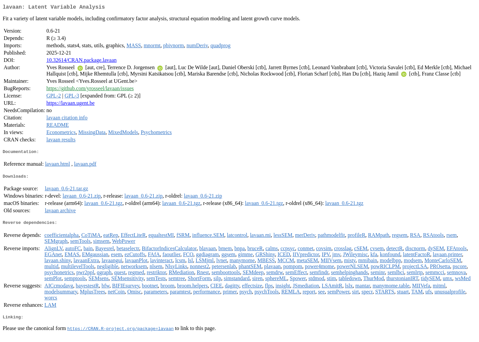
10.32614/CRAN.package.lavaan (81, 61)
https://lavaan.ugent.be (70, 104)
